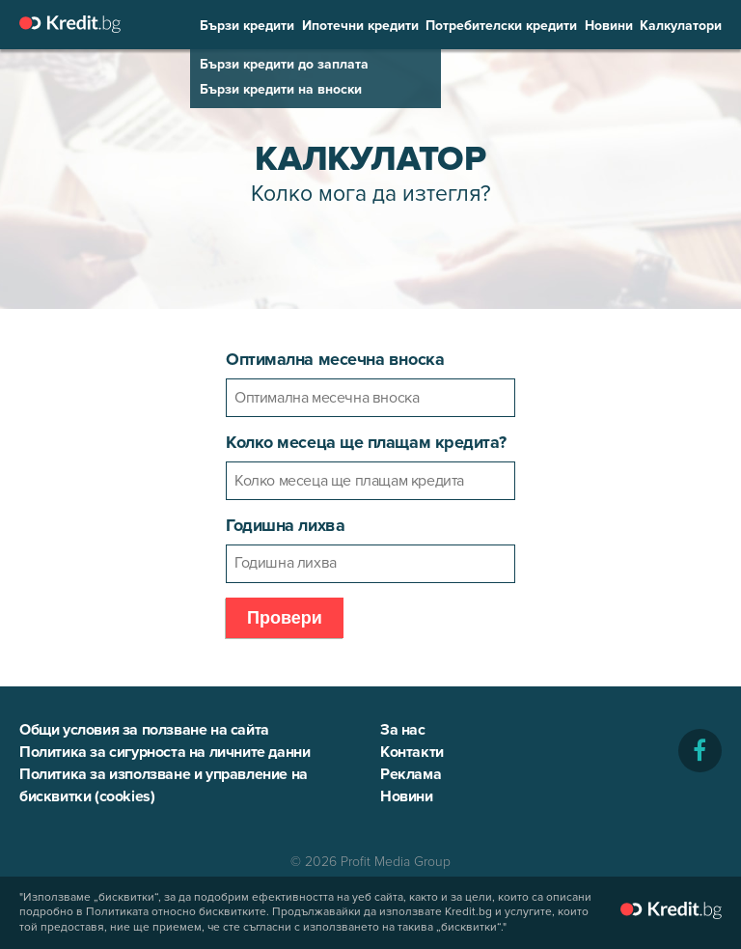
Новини (609, 26)
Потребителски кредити (501, 26)
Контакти (412, 752)
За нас (402, 730)
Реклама (410, 774)
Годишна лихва (285, 525)
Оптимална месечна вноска (335, 359)
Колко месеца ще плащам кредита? (366, 442)
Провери (284, 618)
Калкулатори (681, 26)
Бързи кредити (247, 26)
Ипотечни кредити (360, 26)
